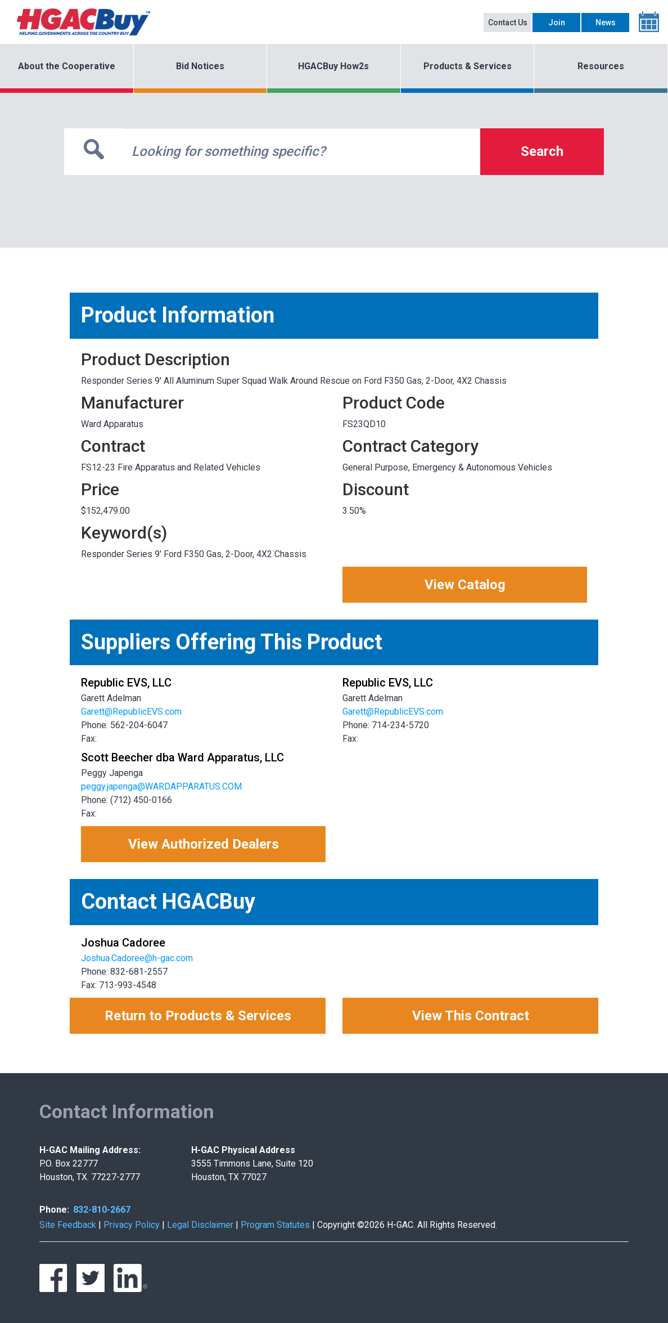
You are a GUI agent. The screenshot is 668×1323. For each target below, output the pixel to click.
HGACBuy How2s (333, 66)
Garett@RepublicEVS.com (131, 711)
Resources (600, 66)
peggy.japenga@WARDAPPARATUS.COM (161, 786)
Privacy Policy (131, 1224)
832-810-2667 (101, 1209)
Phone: (54, 1209)
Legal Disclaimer (200, 1224)
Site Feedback (67, 1224)
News (605, 22)
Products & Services (467, 66)
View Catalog (465, 585)
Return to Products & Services (198, 1016)
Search (542, 151)
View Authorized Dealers (203, 844)
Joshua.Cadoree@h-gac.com (137, 958)
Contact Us (507, 22)
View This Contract (470, 1016)
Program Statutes (275, 1224)
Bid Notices (200, 66)
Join (556, 22)
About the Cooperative (66, 66)
